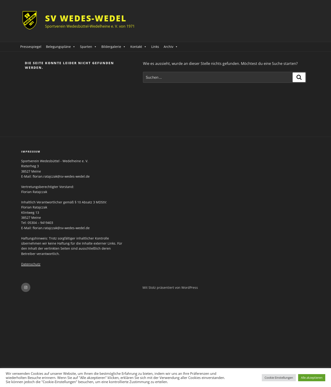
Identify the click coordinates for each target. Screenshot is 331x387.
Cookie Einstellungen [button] (279, 377)
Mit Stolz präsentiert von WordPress (170, 287)
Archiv (171, 46)
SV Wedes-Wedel (85, 18)
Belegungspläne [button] (60, 46)
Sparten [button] (88, 46)
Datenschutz (30, 264)
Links (155, 46)
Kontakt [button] (138, 46)
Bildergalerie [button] (113, 46)
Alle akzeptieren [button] (311, 377)
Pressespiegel (30, 46)
